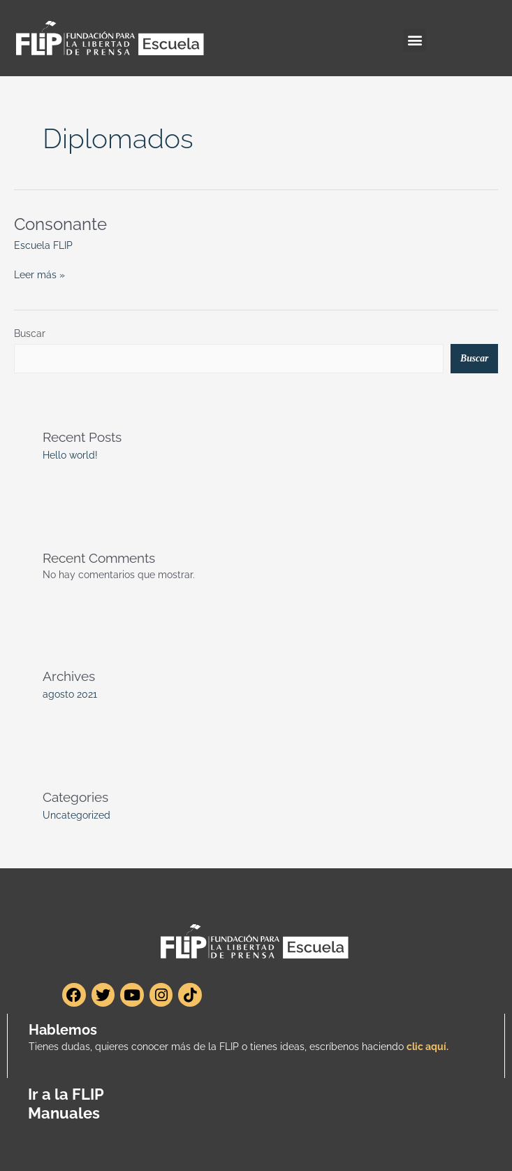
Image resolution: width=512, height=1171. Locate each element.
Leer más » (39, 273)
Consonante (60, 224)
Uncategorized (76, 815)
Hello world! (70, 455)
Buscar (29, 333)
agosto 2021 (70, 694)
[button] (414, 40)
